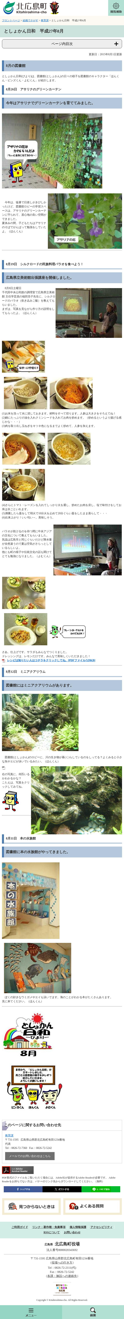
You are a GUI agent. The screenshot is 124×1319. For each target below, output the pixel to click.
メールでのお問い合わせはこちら (30, 1156)
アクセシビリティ (101, 1227)
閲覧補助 (116, 8)
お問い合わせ (72, 1232)
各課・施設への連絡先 (62, 1276)
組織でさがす (30, 20)
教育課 (45, 20)
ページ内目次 (62, 44)
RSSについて (52, 1232)
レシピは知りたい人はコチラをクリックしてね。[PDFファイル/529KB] (51, 660)
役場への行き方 (62, 1262)
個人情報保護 (78, 1227)
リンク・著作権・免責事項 (48, 1227)
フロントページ (11, 20)
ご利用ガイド (19, 1227)
